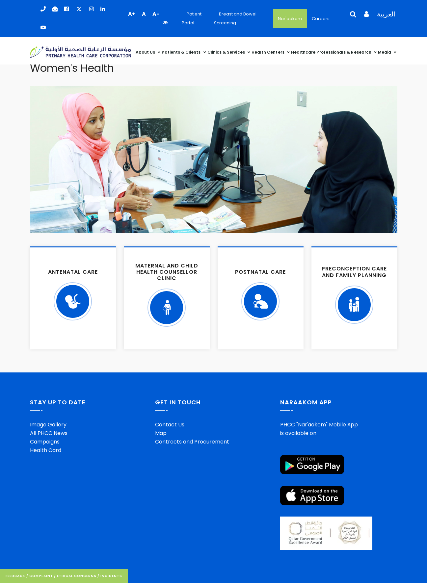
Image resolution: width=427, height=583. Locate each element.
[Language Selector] (350, 18)
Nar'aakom (290, 18)
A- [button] (155, 14)
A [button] (144, 14)
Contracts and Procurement (192, 441)
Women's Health (72, 68)
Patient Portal (191, 18)
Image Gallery (48, 424)
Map (161, 433)
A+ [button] (131, 14)
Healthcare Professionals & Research (331, 51)
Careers (321, 18)
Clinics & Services (226, 51)
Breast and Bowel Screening (235, 18)
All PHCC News (48, 433)
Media (385, 51)
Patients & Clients (181, 51)
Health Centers (268, 51)
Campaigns (45, 441)
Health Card (45, 450)
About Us (146, 51)
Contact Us (169, 424)
